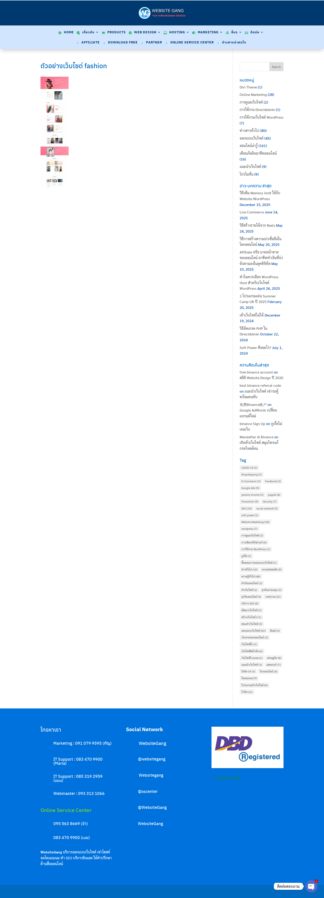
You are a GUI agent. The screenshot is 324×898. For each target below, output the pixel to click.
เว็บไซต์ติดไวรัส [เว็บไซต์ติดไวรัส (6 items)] (252, 651)
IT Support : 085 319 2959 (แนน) (78, 778)
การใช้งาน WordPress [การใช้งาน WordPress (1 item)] (255, 549)
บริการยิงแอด (83, 857)
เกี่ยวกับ (88, 32)
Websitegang (151, 775)
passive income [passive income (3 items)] (252, 494)
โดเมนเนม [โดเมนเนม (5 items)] (249, 678)
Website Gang (228, 777)
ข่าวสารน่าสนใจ (234, 43)
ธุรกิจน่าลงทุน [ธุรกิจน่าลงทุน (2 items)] (271, 590)
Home (69, 32)
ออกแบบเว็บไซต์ (251, 138)
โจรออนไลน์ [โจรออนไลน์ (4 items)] (268, 671)
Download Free (123, 43)
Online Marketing (253, 94)
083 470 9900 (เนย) (71, 837)
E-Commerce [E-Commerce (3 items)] (251, 481)
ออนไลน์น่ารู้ (249, 145)
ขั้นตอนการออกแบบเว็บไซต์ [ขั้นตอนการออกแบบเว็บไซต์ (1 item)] (259, 562)
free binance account (256, 372)
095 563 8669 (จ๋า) (70, 823)
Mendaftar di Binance (256, 436)
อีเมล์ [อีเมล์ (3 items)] (275, 630)
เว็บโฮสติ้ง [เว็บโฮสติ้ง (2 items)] (249, 644)
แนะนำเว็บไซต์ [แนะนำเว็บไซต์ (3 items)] (251, 664)
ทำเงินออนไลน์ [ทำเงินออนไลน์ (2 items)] (251, 583)
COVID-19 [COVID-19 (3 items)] (249, 467)
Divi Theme (248, 87)
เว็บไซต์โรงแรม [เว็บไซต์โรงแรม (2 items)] (251, 658)
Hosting (177, 32)
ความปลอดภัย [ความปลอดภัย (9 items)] (271, 569)
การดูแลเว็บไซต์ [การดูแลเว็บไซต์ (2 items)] (252, 535)
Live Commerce (252, 212)
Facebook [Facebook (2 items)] (273, 481)
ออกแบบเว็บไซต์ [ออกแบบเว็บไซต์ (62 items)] (253, 630)
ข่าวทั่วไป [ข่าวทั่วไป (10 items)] (249, 569)
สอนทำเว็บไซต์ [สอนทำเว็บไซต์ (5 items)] (251, 624)
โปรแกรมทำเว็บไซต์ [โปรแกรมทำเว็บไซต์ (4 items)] (254, 685)
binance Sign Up (252, 423)
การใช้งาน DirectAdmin (257, 109)
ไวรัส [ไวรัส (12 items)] (246, 692)
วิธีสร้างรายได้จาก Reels (257, 225)
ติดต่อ (254, 32)
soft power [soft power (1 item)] (249, 515)
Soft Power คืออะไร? (255, 347)
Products (116, 32)
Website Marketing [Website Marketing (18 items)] (255, 522)
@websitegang (151, 759)
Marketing (208, 32)
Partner (154, 43)
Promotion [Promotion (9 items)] (249, 501)
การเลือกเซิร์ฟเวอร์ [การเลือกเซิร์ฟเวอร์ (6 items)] (254, 542)
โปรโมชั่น (246, 174)
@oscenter (148, 791)
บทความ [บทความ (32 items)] (273, 596)
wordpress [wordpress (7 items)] (249, 528)
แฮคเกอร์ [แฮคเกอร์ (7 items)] (273, 664)
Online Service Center (192, 43)
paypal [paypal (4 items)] (274, 494)
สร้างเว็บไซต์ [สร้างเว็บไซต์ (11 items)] (251, 617)
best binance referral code (260, 385)
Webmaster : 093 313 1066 (79, 793)
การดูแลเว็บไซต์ (251, 102)
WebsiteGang (152, 743)
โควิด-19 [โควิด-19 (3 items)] (248, 671)
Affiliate (90, 43)
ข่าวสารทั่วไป (249, 130)
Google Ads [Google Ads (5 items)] (250, 488)
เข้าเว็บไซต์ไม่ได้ (252, 315)
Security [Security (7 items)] (270, 501)
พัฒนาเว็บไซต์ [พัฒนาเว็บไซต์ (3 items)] (251, 610)
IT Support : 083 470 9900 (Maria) (78, 761)
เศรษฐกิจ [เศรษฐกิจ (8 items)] (274, 658)
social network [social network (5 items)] (267, 508)
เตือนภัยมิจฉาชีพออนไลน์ (258, 153)
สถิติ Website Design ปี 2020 (261, 377)
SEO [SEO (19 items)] (246, 508)
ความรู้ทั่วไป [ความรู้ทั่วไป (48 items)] (250, 576)
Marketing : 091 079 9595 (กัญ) (82, 743)
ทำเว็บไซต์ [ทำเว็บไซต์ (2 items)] (249, 590)
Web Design (145, 32)
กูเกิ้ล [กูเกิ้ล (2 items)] (246, 556)
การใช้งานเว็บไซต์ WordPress (262, 117)
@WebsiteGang (152, 807)
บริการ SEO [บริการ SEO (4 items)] (249, 603)
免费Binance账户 (253, 404)
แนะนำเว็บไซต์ (250, 166)
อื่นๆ (234, 32)
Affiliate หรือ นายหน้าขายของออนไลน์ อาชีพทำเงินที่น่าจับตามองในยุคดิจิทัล (261, 258)
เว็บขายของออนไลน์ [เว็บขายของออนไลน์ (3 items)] (254, 637)
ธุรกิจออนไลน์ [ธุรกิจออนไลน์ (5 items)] (251, 596)
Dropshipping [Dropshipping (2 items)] (251, 474)
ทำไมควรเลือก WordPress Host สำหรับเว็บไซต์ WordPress (259, 282)
